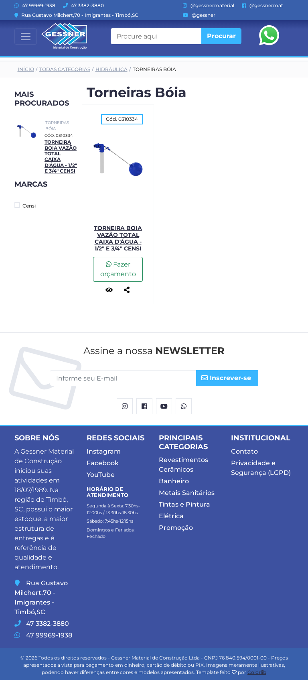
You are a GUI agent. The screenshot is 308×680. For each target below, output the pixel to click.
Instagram (104, 451)
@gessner (199, 15)
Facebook (103, 463)
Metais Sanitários (187, 493)
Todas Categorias (64, 69)
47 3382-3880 (83, 5)
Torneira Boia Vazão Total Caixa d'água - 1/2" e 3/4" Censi (118, 238)
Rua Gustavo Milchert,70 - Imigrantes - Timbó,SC (76, 15)
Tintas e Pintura (184, 504)
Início (26, 69)
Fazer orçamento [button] (118, 269)
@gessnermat (262, 5)
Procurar (221, 36)
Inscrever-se (226, 378)
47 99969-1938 (34, 5)
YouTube (101, 474)
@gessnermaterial (208, 5)
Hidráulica (111, 69)
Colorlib (256, 672)
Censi (25, 205)
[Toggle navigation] (25, 37)
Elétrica (171, 516)
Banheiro (174, 481)
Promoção (176, 527)
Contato (244, 451)
